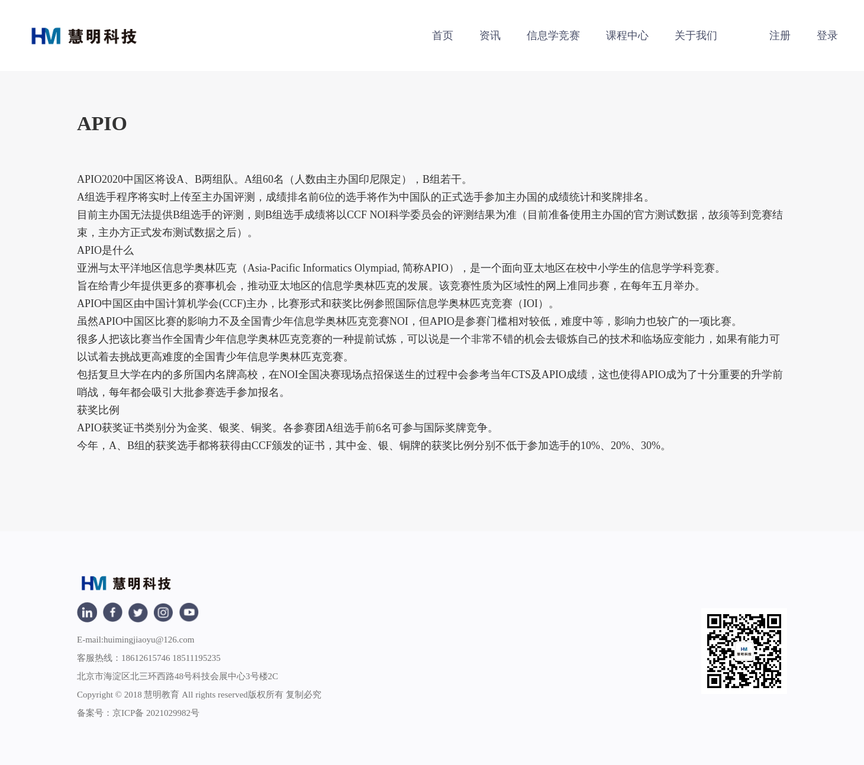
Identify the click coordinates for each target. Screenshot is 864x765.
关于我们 (696, 35)
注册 (780, 35)
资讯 (490, 35)
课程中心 (627, 35)
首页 (442, 35)
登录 (827, 35)
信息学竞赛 (553, 35)
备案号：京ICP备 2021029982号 (138, 713)
